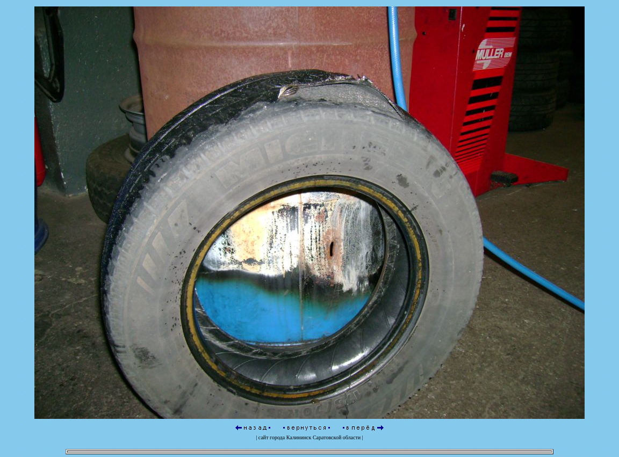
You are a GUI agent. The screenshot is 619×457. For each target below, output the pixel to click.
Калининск (299, 436)
